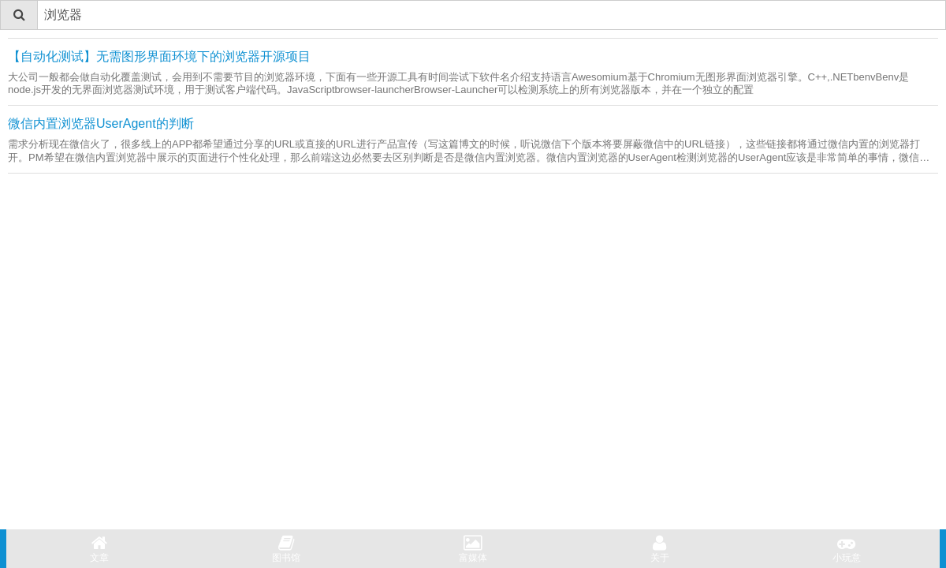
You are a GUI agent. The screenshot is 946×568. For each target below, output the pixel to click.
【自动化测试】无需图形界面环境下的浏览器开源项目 (159, 56)
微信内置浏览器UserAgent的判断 (101, 123)
